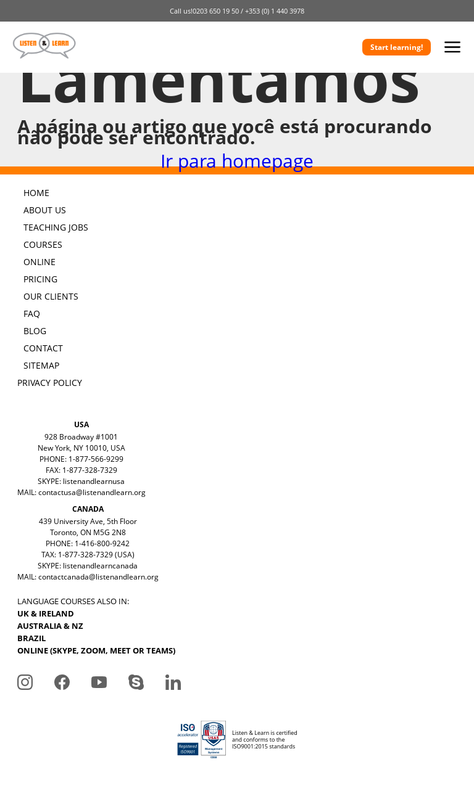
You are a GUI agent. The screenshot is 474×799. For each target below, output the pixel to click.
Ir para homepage (237, 160)
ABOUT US (44, 210)
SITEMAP (41, 365)
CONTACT (43, 348)
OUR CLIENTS (50, 296)
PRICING (40, 279)
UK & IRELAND (45, 613)
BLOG (34, 331)
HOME (36, 193)
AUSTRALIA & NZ (50, 625)
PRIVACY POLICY (49, 382)
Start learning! (396, 47)
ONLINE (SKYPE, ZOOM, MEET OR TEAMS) (96, 650)
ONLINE (39, 262)
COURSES (42, 244)
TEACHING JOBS (55, 227)
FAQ (31, 313)
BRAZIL (31, 638)
